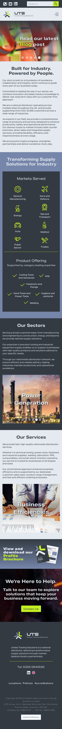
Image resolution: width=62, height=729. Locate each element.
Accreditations (44, 683)
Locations (15, 683)
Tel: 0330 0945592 (31, 667)
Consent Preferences (31, 717)
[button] (56, 14)
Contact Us (31, 609)
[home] (18, 14)
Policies (28, 683)
